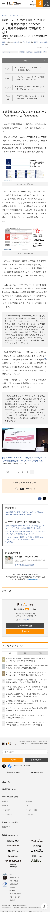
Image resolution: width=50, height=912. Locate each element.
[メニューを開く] (3, 3)
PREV (6, 472)
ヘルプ (12, 874)
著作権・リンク (14, 878)
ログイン (24, 631)
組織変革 (5, 805)
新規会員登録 (24, 625)
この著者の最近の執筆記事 (24, 565)
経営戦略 (29, 801)
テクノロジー (30, 814)
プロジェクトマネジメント (10, 52)
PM (45, 52)
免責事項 (12, 887)
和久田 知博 (27, 42)
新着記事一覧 (9, 789)
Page (7, 69)
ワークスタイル (7, 814)
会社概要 (12, 890)
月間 (40, 653)
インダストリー (7, 810)
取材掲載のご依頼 (36, 772)
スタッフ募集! (14, 881)
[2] (45, 359)
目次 (34, 61)
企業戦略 (29, 52)
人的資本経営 (37, 52)
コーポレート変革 (31, 810)
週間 (25, 653)
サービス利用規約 (15, 894)
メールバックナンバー (25, 620)
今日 (10, 653)
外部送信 (12, 900)
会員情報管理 (14, 884)
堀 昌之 (4, 42)
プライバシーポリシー (16, 897)
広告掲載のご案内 (13, 772)
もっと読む (9, 542)
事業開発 (22, 52)
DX (27, 805)
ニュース (7, 782)
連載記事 (6, 827)
